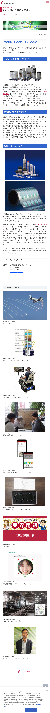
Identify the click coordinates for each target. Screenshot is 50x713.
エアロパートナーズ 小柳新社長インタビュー (16, 658)
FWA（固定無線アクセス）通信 (12, 621)
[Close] (47, 690)
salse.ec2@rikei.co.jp (17, 272)
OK (31, 710)
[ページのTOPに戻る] (45, 686)
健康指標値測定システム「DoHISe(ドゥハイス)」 (17, 584)
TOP (4, 14)
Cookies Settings (18, 710)
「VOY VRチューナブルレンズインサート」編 (16, 509)
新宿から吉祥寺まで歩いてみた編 (12, 435)
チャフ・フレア (7, 323)
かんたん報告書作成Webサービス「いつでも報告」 (18, 472)
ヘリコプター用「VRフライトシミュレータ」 (16, 398)
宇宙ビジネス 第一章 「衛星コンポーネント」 (16, 360)
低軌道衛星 (6, 546)
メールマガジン (9, 14)
